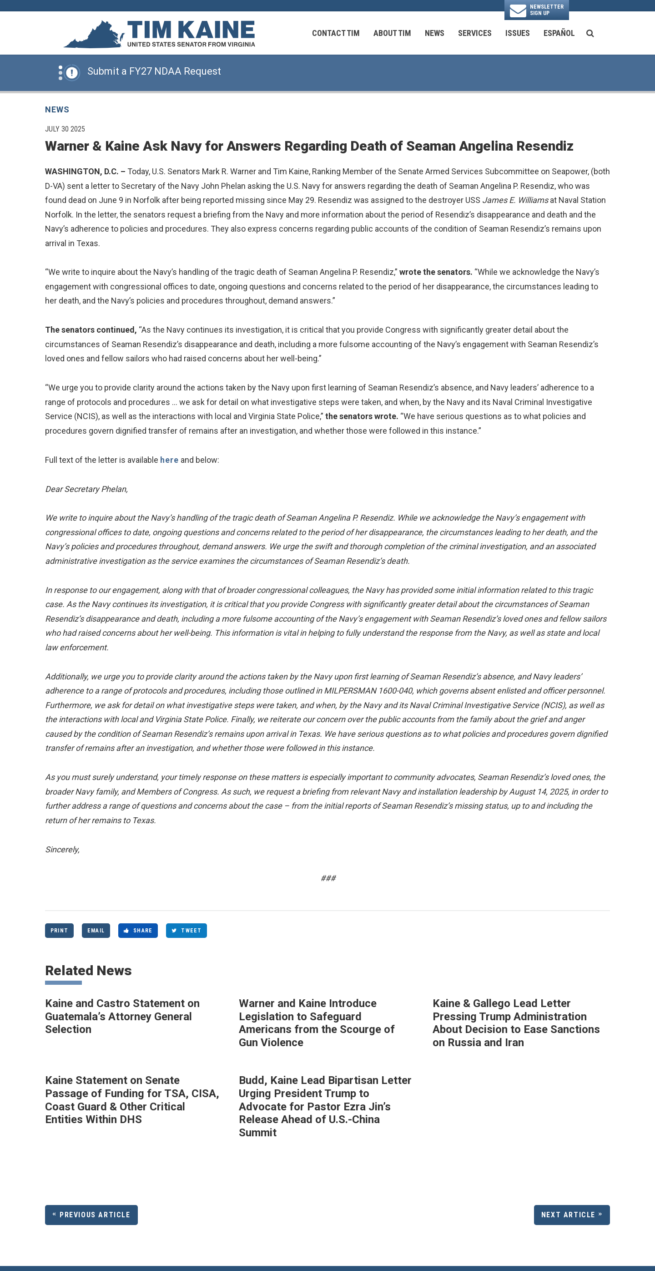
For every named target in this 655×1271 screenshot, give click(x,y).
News (434, 33)
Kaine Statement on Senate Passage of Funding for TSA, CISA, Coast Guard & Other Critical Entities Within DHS (132, 1100)
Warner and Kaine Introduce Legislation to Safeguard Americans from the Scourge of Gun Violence (317, 1023)
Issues (517, 33)
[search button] (590, 33)
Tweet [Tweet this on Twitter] (186, 930)
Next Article (568, 1214)
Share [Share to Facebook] (138, 930)
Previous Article (95, 1214)
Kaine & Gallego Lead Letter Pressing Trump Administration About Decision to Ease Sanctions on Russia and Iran (516, 1023)
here (169, 460)
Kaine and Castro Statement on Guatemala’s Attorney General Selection (122, 1016)
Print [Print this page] (59, 930)
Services (475, 33)
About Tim (392, 33)
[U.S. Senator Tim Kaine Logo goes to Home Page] (158, 33)
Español (559, 33)
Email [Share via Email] (96, 930)
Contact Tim (336, 33)
